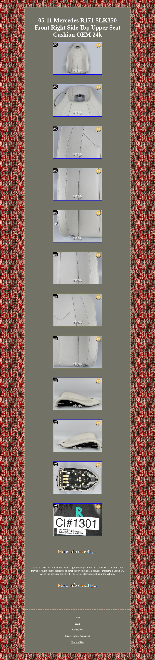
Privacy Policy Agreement (77, 636)
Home (77, 617)
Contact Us (77, 629)
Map (77, 623)
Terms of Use (77, 642)
